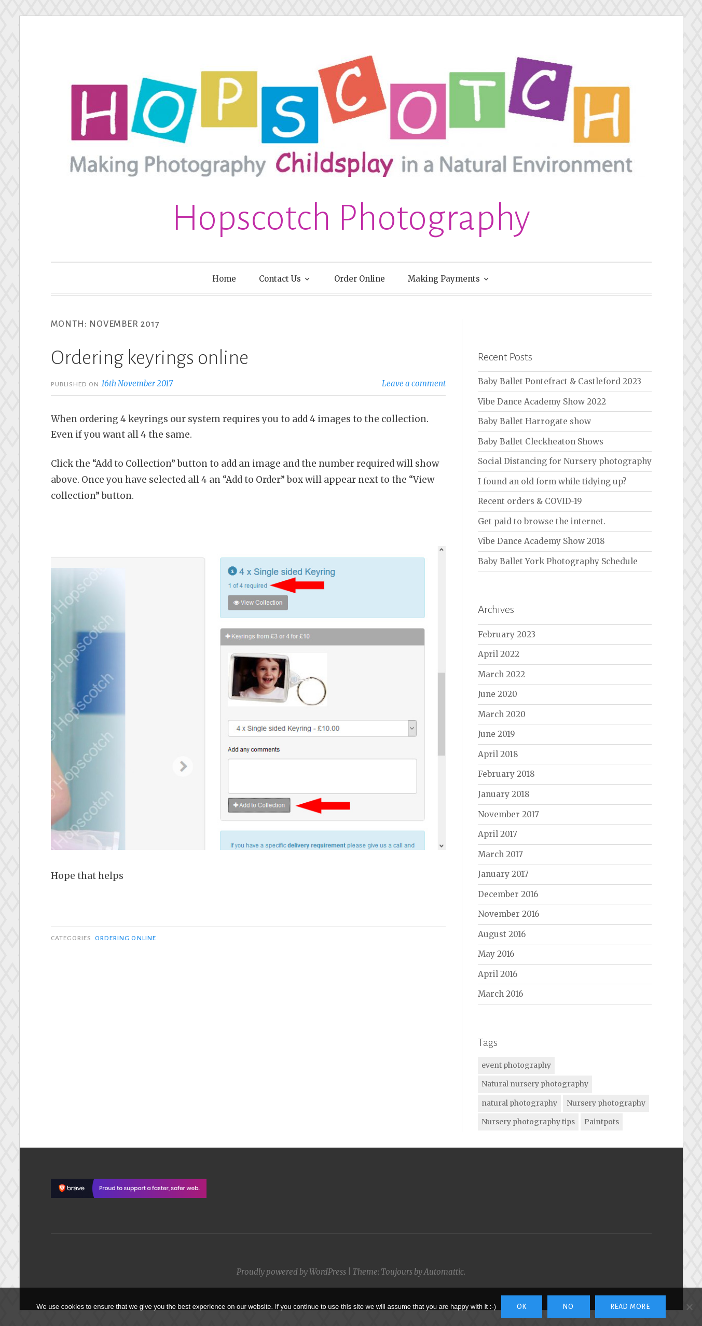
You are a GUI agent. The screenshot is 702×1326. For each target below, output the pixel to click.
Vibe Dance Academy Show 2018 (541, 541)
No (568, 1306)
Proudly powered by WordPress (291, 1272)
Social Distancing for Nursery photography (565, 461)
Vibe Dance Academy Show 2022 (542, 402)
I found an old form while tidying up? (552, 481)
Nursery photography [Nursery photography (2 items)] (606, 1103)
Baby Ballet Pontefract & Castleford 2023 (559, 381)
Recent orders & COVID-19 (530, 501)
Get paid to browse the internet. (541, 521)
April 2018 (498, 754)
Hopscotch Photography (351, 218)
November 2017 (508, 814)
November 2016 (508, 914)
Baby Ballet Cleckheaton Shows (540, 441)
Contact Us (280, 279)
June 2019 (496, 734)
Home (224, 279)
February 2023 (506, 634)
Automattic (444, 1272)
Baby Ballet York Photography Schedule (558, 561)
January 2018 (504, 794)
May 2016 (496, 954)
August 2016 (502, 934)
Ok (522, 1306)
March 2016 (500, 994)
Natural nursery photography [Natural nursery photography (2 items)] (534, 1083)
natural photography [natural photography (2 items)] (519, 1103)
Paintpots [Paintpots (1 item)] (601, 1121)
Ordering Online (125, 938)
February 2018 (506, 774)
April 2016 (497, 974)
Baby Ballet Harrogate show (534, 421)
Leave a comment (414, 383)
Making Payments (444, 279)
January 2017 (503, 874)
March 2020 (502, 714)
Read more (630, 1306)
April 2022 (498, 654)
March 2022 (501, 674)
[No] (689, 1307)
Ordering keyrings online (150, 357)
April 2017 (497, 834)
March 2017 (500, 854)
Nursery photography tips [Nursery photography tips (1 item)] (528, 1121)
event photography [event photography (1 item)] (516, 1065)
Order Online (359, 279)
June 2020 (497, 694)
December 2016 (508, 894)
